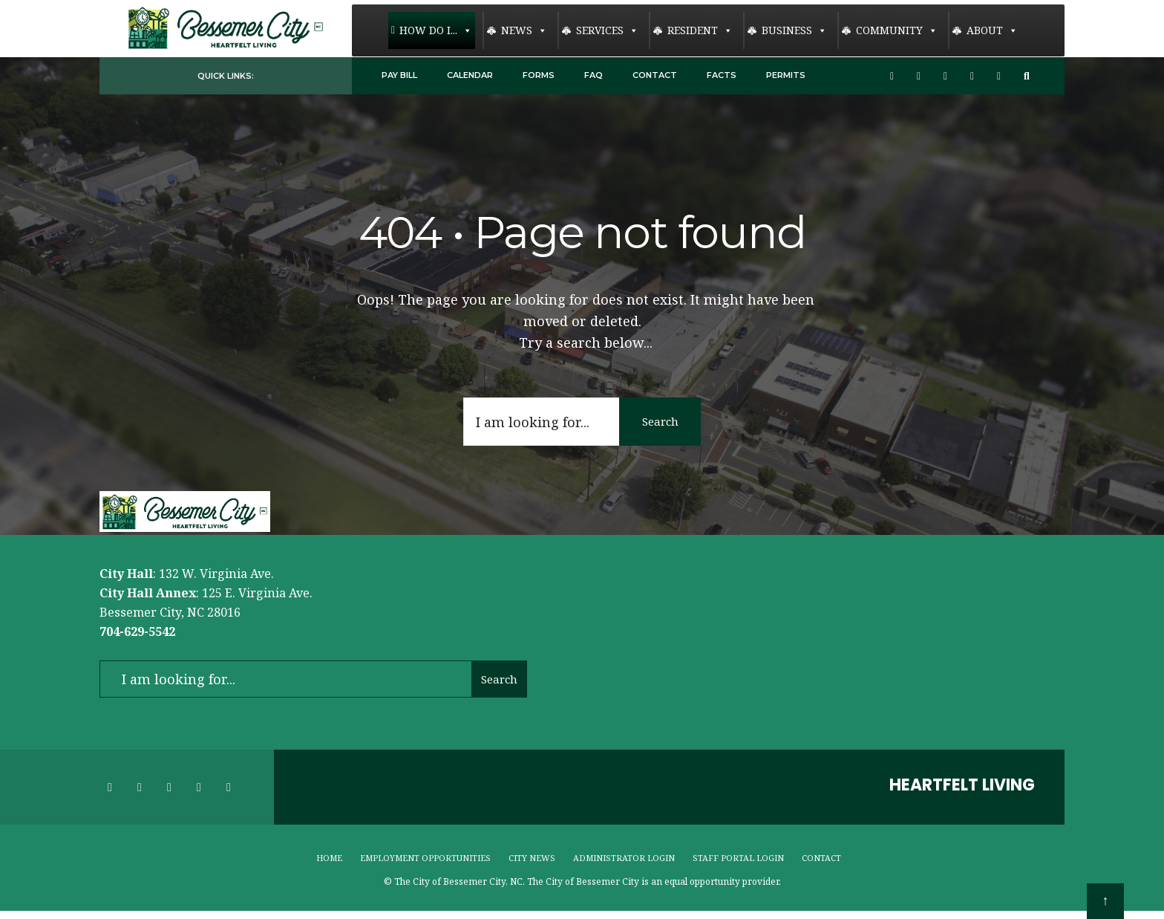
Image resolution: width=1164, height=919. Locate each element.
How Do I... (435, 30)
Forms (539, 75)
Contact (654, 75)
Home (329, 857)
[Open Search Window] (1029, 76)
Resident (700, 30)
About (992, 30)
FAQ (593, 75)
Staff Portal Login (738, 857)
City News (532, 857)
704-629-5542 (137, 631)
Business (794, 30)
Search (660, 421)
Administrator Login (624, 857)
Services (607, 30)
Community (897, 30)
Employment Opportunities (425, 857)
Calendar (470, 75)
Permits (785, 75)
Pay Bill (399, 75)
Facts (721, 75)
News (524, 30)
